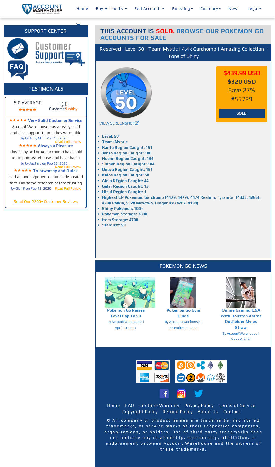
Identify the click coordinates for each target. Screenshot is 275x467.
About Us (208, 411)
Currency (210, 8)
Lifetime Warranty (159, 405)
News (234, 8)
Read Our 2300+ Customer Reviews (46, 201)
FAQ (129, 405)
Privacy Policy (199, 405)
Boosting (182, 8)
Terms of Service (237, 405)
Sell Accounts (149, 8)
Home (82, 8)
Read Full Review (68, 141)
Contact (231, 411)
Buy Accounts (111, 8)
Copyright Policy (140, 411)
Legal (254, 8)
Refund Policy (178, 411)
